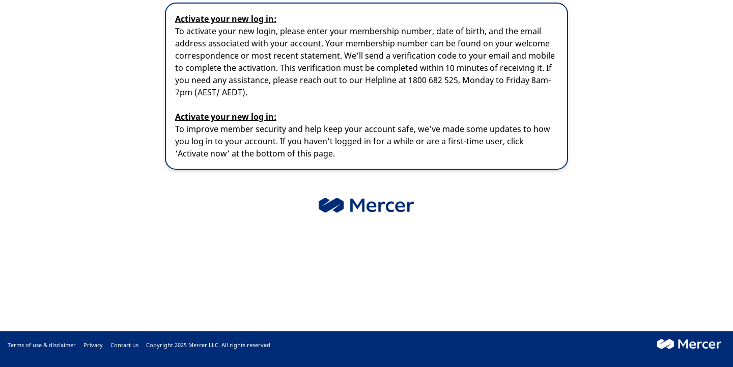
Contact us (124, 345)
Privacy (93, 345)
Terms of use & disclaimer (42, 345)
